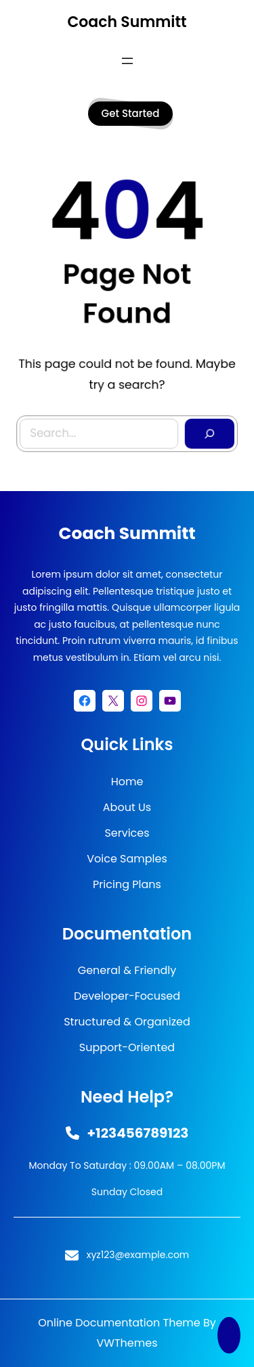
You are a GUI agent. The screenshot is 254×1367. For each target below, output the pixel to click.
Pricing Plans (127, 884)
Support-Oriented (127, 1047)
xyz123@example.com (138, 1254)
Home (127, 781)
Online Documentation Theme (119, 1322)
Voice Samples (127, 858)
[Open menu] (127, 61)
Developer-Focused (127, 996)
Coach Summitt (126, 21)
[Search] (204, 426)
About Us (127, 807)
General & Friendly (127, 970)
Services (126, 833)
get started (131, 113)
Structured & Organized (127, 1021)
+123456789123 (138, 1132)
